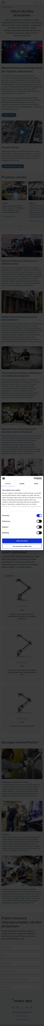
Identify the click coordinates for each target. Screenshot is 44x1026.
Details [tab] (22, 483)
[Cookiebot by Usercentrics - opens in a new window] (34, 478)
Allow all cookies (22, 541)
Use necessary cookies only (22, 546)
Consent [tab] (8, 483)
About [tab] (36, 483)
